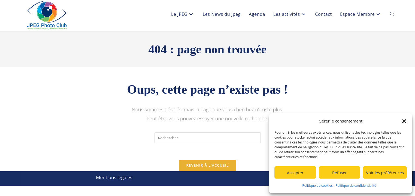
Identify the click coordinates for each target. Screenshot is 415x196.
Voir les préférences (385, 172)
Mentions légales (114, 177)
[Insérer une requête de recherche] (208, 137)
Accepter (295, 172)
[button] (404, 121)
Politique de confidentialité (355, 185)
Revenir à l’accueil (207, 165)
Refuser (339, 172)
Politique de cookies (317, 185)
